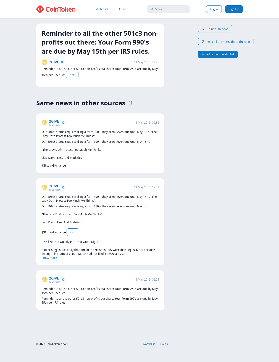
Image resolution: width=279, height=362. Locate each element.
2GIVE (54, 62)
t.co (72, 75)
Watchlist (102, 9)
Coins (123, 9)
